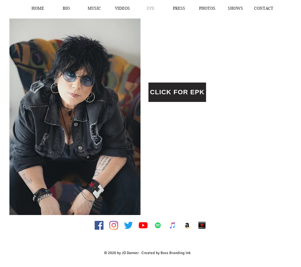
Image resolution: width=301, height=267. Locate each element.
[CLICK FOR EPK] (177, 92)
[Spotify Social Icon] (157, 225)
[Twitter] (128, 225)
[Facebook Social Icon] (99, 225)
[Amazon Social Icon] (187, 225)
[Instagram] (113, 225)
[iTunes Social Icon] (172, 225)
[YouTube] (143, 225)
